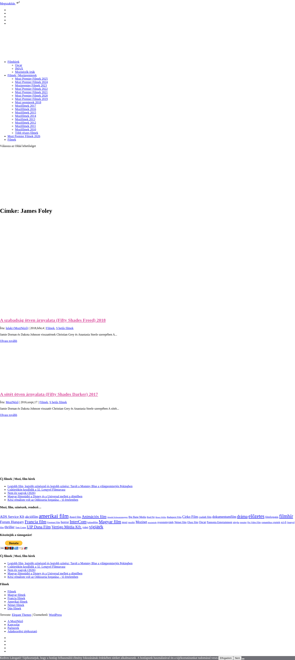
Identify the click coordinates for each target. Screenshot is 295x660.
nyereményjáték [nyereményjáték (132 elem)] (165, 522)
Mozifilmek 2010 (25, 129)
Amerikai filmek (17, 601)
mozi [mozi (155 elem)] (124, 522)
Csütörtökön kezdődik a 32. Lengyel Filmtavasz (36, 489)
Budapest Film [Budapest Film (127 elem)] (174, 517)
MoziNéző (12, 402)
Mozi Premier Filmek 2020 (31, 95)
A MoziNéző (15, 621)
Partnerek (13, 628)
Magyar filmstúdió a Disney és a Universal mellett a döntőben (45, 496)
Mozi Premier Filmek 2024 (31, 82)
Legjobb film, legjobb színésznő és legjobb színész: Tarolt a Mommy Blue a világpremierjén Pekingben (70, 486)
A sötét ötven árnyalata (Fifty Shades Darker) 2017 (49, 394)
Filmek (12, 139)
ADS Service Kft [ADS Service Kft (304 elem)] (12, 517)
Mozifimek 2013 (25, 119)
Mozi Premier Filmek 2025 (31, 78)
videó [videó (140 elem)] (85, 527)
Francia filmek (16, 598)
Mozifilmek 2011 (25, 126)
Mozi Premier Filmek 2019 (31, 99)
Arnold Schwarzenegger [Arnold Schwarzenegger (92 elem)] (117, 517)
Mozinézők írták (25, 72)
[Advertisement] (147, 177)
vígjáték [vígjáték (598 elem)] (96, 526)
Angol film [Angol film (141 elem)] (75, 517)
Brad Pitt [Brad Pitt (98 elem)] (151, 517)
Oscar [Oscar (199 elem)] (202, 522)
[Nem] (243, 658)
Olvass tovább (8, 341)
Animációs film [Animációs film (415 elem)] (94, 516)
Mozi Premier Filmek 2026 (24, 136)
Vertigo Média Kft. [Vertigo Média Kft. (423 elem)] (67, 527)
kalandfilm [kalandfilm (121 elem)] (92, 522)
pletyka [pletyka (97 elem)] (236, 522)
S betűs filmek (64, 328)
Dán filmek (14, 608)
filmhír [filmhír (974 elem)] (286, 516)
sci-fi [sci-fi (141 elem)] (283, 522)
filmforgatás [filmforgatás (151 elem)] (271, 516)
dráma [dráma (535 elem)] (242, 516)
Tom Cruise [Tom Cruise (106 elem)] (20, 527)
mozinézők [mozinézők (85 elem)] (152, 522)
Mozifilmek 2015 (25, 112)
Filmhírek (13, 61)
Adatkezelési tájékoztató (22, 631)
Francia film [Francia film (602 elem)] (35, 521)
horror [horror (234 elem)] (65, 522)
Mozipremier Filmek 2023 (31, 85)
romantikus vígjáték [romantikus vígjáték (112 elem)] (271, 522)
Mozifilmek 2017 (25, 105)
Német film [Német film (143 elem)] (180, 522)
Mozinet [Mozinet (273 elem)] (141, 522)
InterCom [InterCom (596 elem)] (78, 521)
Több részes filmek (26, 132)
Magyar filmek (17, 594)
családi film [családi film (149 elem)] (205, 516)
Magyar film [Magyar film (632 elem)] (110, 521)
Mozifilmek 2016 (25, 109)
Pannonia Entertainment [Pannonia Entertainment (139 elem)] (219, 522)
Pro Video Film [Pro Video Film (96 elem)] (254, 522)
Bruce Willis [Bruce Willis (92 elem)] (160, 517)
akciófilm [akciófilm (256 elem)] (31, 517)
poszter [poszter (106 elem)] (243, 522)
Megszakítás (10, 3)
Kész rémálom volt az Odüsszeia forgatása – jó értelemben (43, 499)
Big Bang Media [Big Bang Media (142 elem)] (137, 516)
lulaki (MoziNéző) (17, 328)
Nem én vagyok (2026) (21, 493)
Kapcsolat (14, 624)
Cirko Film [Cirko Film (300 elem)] (190, 517)
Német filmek (16, 605)
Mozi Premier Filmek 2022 (31, 88)
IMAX (19, 68)
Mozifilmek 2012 (25, 122)
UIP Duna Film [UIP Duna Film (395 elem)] (39, 527)
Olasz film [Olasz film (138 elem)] (192, 522)
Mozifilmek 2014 (25, 115)
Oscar (18, 65)
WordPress (55, 614)
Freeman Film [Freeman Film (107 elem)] (53, 522)
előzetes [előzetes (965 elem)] (256, 516)
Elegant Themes (21, 614)
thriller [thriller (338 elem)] (10, 527)
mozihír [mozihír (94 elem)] (131, 522)
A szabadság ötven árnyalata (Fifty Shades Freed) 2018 (53, 320)
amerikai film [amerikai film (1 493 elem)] (54, 516)
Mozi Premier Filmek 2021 (31, 92)
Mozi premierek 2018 (28, 102)
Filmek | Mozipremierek (22, 75)
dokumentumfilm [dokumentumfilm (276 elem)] (224, 517)
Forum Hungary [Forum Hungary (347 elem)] (12, 522)
